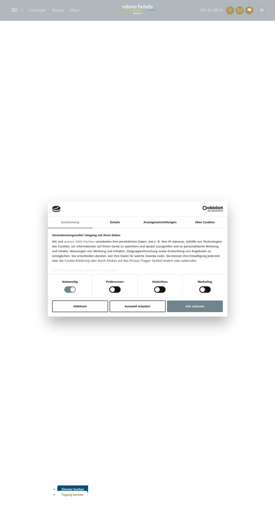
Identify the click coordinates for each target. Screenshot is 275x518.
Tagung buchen (72, 495)
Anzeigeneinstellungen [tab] (159, 222)
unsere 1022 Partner (79, 241)
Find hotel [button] (37, 10)
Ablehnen (80, 306)
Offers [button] (74, 10)
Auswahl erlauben (137, 306)
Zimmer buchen (72, 489)
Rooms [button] (58, 10)
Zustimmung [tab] (70, 222)
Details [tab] (115, 222)
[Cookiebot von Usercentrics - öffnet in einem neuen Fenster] (205, 209)
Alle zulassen (194, 306)
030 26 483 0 (211, 10)
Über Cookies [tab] (205, 222)
